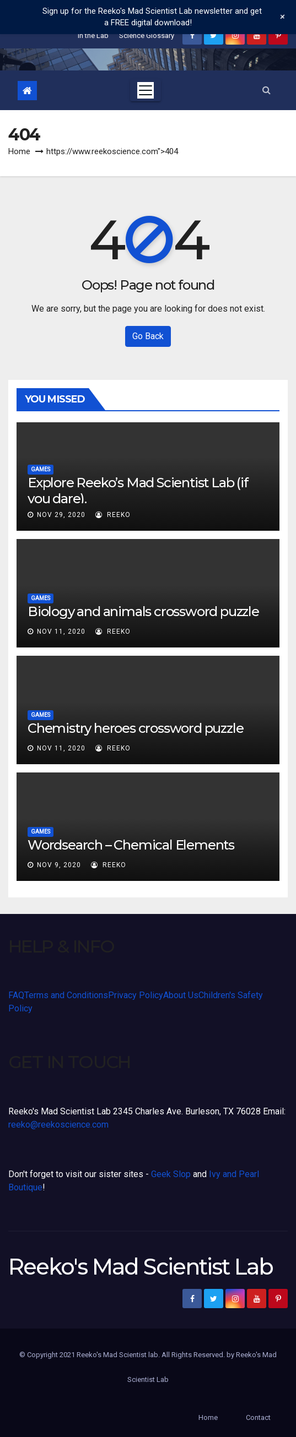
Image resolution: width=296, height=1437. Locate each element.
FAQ (16, 995)
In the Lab (93, 35)
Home (19, 151)
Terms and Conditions (66, 995)
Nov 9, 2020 (59, 865)
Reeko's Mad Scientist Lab (140, 1266)
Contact (258, 1417)
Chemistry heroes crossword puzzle (135, 728)
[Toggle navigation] (145, 90)
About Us (180, 995)
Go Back (148, 336)
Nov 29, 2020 (61, 515)
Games (40, 469)
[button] (266, 90)
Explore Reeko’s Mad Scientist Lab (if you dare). (138, 491)
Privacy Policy (135, 995)
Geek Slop (171, 1174)
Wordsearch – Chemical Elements (131, 845)
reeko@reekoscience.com (58, 1124)
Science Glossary (146, 35)
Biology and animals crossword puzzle (143, 611)
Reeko (113, 515)
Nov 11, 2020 (61, 631)
